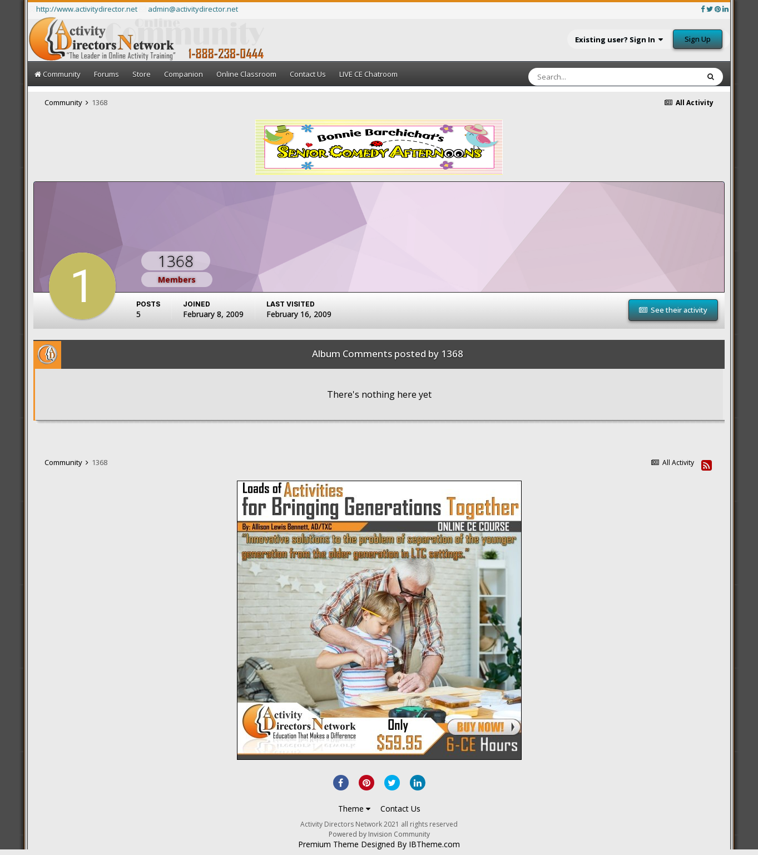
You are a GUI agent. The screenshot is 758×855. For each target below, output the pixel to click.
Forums (106, 74)
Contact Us (308, 74)
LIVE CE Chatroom (368, 74)
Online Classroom (246, 74)
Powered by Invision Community (379, 834)
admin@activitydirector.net (193, 9)
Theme (354, 808)
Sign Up (698, 39)
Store (141, 74)
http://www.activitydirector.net (86, 9)
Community (57, 74)
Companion (183, 74)
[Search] (578, 77)
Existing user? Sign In (619, 39)
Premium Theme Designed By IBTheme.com (379, 844)
